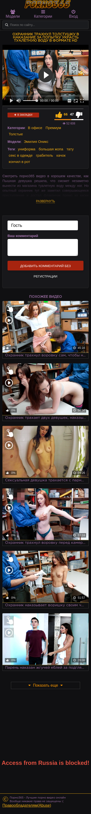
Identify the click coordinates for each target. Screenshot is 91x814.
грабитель (44, 155)
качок (61, 155)
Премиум (53, 128)
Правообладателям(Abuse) (26, 805)
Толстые (16, 134)
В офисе (35, 128)
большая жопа (51, 149)
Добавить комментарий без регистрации (45, 267)
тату (70, 149)
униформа (26, 149)
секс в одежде (21, 155)
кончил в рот (19, 162)
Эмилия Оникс (36, 141)
